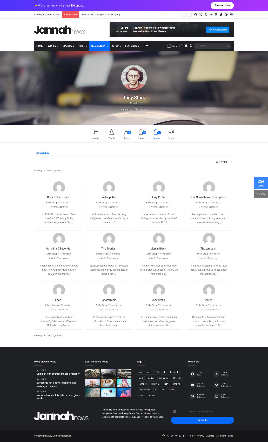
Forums (171, 138)
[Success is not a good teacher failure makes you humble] (108, 392)
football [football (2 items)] (151, 378)
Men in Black (158, 248)
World (52, 46)
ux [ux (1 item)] (163, 390)
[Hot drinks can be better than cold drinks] (108, 383)
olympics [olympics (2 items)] (142, 384)
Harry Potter (158, 197)
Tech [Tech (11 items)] (166, 384)
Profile (112, 138)
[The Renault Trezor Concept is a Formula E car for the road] (92, 373)
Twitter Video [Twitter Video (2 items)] (144, 390)
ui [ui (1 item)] (156, 390)
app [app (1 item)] (140, 372)
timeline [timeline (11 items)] (176, 384)
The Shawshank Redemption (208, 197)
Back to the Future (58, 197)
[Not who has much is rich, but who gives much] (124, 383)
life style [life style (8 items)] (177, 378)
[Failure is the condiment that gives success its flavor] (124, 392)
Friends (142, 135)
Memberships (42, 153)
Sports (67, 46)
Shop (115, 46)
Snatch (208, 300)
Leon (58, 300)
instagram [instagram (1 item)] (164, 378)
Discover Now (222, 5)
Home (39, 46)
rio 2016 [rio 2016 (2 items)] (155, 384)
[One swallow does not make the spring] (92, 392)
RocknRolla (158, 300)
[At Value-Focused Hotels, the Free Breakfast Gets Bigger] (92, 383)
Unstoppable (108, 197)
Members (221, 435)
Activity (96, 138)
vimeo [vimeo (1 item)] (141, 395)
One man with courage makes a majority (100, 14)
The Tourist (108, 248)
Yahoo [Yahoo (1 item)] (152, 395)
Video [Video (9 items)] (171, 390)
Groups (157, 135)
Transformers (108, 300)
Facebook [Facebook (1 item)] (160, 372)
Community (98, 46)
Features (131, 46)
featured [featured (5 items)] (174, 372)
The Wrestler (208, 248)
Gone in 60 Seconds (58, 248)
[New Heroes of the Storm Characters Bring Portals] (124, 373)
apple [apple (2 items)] (149, 372)
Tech (81, 46)
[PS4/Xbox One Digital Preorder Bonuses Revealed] (108, 373)
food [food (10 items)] (140, 378)
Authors (210, 435)
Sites (127, 135)
